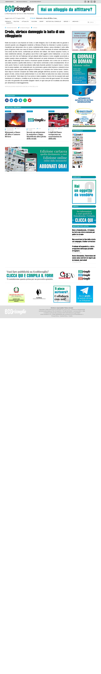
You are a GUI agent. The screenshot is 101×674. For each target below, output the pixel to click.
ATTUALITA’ (25, 21)
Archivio (75, 21)
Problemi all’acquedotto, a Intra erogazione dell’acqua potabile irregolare (83, 249)
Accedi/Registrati (35, 1)
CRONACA (8, 21)
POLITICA (16, 21)
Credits (70, 316)
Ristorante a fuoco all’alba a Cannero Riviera (12, 134)
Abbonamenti (9, 1)
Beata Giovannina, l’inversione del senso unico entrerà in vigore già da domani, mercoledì (83, 258)
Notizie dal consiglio (53, 21)
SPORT (41, 21)
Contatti (9, 23)
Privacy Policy (55, 316)
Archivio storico (21, 1)
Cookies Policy (64, 316)
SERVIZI (67, 21)
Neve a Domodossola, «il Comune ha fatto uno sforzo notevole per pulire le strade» (83, 232)
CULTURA (34, 21)
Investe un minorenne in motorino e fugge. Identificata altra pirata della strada (36, 135)
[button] (7, 100)
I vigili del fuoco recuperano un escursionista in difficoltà (55, 135)
